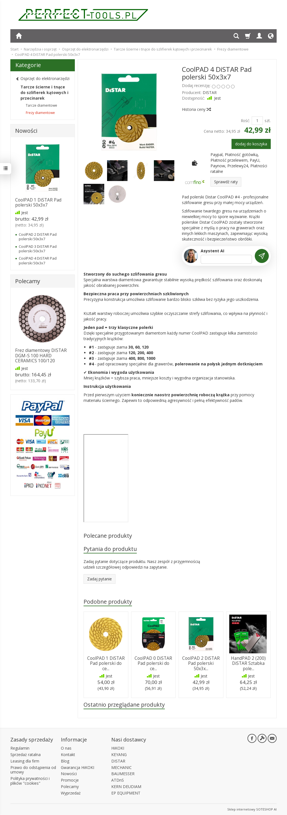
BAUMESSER (123, 773)
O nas (66, 748)
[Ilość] (257, 120)
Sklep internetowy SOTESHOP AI (252, 809)
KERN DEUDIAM (126, 786)
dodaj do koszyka (251, 143)
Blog (65, 761)
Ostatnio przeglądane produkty (124, 704)
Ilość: (245, 120)
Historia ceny (196, 109)
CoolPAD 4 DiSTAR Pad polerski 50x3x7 (38, 260)
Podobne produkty (108, 601)
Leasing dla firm (24, 761)
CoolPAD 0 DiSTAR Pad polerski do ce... (153, 663)
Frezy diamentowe (40, 112)
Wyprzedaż (71, 793)
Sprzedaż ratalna (25, 754)
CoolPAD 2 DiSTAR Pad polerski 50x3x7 (38, 236)
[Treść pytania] (226, 259)
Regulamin (19, 748)
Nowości (26, 130)
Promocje (70, 780)
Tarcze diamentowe (41, 105)
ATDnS (117, 780)
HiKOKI (117, 748)
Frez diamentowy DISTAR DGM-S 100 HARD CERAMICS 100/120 (41, 355)
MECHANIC (121, 767)
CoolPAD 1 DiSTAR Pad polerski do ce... (106, 663)
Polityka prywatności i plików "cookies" (30, 781)
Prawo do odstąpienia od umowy (33, 770)
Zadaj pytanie (99, 579)
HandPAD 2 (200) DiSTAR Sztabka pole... (248, 663)
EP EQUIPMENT (125, 793)
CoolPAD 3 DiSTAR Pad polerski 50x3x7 (38, 248)
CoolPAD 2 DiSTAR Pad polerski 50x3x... (201, 663)
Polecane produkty (108, 535)
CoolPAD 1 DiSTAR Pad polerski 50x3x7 (38, 202)
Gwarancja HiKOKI (77, 767)
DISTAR (210, 92)
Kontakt (68, 754)
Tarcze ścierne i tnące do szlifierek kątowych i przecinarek (44, 92)
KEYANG (119, 754)
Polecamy (27, 281)
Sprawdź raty (226, 181)
